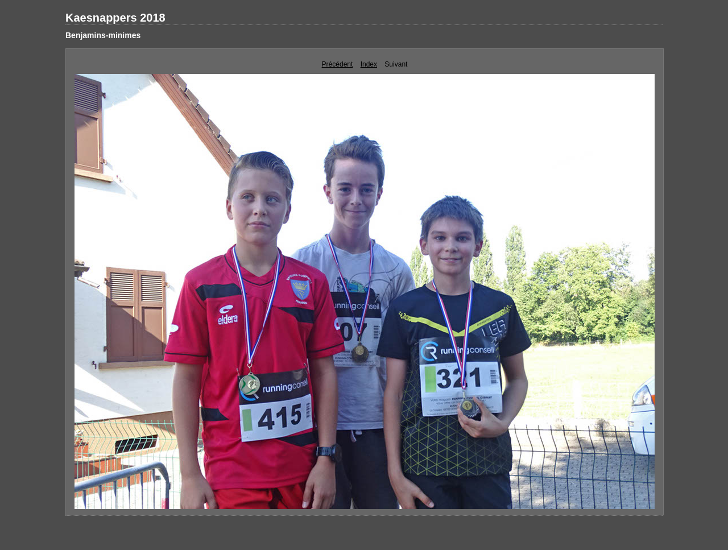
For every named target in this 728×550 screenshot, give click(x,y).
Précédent (337, 64)
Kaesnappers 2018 (115, 17)
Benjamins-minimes (102, 35)
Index (369, 64)
